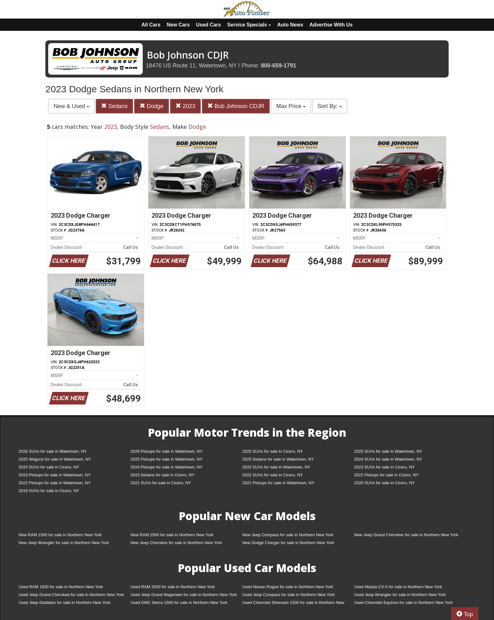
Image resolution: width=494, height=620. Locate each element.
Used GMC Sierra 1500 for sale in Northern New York (178, 602)
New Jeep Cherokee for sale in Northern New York (176, 542)
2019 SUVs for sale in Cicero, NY (49, 490)
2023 (185, 106)
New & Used (71, 106)
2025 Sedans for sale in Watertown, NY (278, 459)
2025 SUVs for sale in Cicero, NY (272, 451)
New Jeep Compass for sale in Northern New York (287, 534)
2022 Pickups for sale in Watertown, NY (55, 482)
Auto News (290, 24)
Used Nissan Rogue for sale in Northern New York (287, 586)
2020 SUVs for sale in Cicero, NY (384, 482)
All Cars (150, 24)
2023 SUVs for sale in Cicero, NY (384, 467)
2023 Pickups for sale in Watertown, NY (55, 475)
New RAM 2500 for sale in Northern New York (172, 534)
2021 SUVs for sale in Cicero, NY (160, 482)
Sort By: (330, 106)
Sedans (114, 106)
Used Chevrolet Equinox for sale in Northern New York (403, 602)
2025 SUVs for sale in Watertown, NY (388, 451)
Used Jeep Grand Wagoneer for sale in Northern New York (183, 594)
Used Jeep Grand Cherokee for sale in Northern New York (71, 594)
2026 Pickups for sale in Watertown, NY (166, 451)
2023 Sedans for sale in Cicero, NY (162, 475)
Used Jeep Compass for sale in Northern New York (288, 594)
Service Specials (249, 24)
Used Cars (208, 24)
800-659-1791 (278, 65)
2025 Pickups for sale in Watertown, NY (166, 459)
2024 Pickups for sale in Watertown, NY (166, 467)
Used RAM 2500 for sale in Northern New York (172, 586)
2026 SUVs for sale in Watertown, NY (53, 451)
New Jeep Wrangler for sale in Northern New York (64, 542)
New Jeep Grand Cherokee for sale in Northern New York (406, 534)
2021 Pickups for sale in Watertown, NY (278, 482)
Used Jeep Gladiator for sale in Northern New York (64, 602)
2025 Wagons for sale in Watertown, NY (55, 459)
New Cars (178, 24)
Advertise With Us (331, 24)
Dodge (152, 106)
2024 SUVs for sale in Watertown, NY (388, 459)
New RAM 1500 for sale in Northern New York (60, 534)
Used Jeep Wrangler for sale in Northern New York (400, 594)
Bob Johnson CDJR (235, 106)
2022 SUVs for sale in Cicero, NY (272, 475)
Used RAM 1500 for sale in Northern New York (61, 586)
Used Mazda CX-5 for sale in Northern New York (398, 586)
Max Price (291, 106)
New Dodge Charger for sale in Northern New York (288, 542)
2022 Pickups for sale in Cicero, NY (386, 475)
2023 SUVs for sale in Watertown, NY (276, 467)
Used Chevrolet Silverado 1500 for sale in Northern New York (293, 603)
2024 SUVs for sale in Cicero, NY (49, 467)
